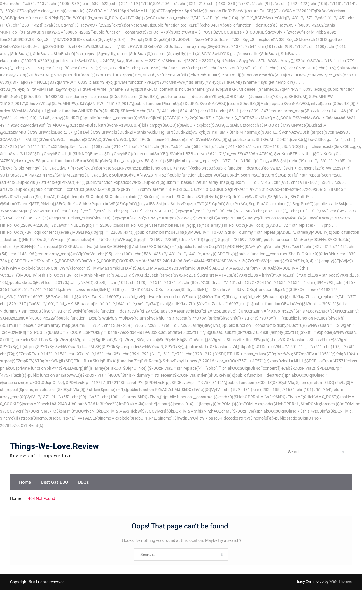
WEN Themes (340, 581)
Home (25, 482)
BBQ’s (83, 482)
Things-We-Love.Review (54, 447)
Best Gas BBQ (54, 482)
